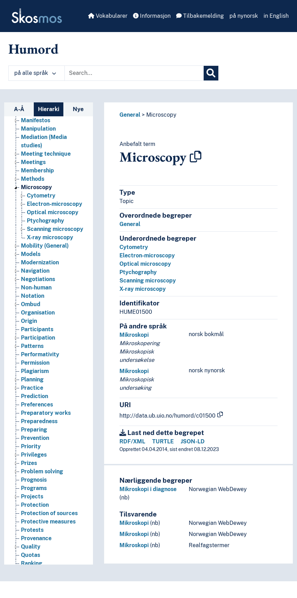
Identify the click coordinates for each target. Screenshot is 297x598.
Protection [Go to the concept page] (35, 517)
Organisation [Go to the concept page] (38, 325)
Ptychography (138, 272)
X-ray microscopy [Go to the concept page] (50, 250)
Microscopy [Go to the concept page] (36, 199)
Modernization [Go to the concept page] (40, 275)
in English (276, 16)
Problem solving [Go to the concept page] (42, 484)
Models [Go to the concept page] (30, 266)
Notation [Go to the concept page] (32, 308)
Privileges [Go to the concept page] (34, 467)
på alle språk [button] (35, 73)
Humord (33, 49)
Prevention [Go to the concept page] (35, 450)
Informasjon (152, 16)
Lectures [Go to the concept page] (33, 124)
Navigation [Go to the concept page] (35, 283)
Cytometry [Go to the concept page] (41, 208)
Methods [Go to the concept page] (32, 191)
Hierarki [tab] (48, 109)
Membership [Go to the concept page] (37, 183)
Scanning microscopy (147, 280)
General (129, 114)
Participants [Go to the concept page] (37, 342)
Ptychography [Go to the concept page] (45, 233)
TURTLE (163, 441)
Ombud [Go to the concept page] (30, 316)
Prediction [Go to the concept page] (34, 408)
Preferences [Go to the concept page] (37, 417)
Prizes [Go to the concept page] (29, 475)
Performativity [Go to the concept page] (40, 367)
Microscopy (161, 114)
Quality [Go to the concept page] (30, 559)
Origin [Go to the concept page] (29, 333)
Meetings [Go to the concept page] (33, 174)
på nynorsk (243, 16)
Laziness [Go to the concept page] (32, 116)
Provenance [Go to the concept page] (36, 550)
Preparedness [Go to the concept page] (39, 433)
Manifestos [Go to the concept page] (35, 133)
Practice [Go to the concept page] (32, 400)
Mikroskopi (134, 335)
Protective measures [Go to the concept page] (48, 534)
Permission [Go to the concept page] (35, 375)
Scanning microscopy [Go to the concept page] (55, 241)
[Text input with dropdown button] (134, 73)
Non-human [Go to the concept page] (36, 300)
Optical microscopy (145, 264)
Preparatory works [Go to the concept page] (46, 425)
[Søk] (211, 73)
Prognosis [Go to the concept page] (34, 492)
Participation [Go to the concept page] (38, 350)
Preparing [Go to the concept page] (34, 442)
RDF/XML (132, 441)
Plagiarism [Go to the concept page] (35, 383)
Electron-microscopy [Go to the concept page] (54, 216)
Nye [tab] (78, 109)
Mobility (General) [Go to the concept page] (45, 258)
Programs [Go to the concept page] (34, 500)
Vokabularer (107, 16)
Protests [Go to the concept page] (32, 542)
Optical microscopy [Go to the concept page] (52, 225)
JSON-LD (193, 441)
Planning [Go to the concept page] (32, 392)
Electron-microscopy (147, 255)
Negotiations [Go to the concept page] (38, 291)
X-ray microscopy (142, 289)
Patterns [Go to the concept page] (32, 358)
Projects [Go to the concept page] (32, 509)
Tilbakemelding (200, 16)
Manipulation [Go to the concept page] (38, 141)
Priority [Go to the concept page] (31, 459)
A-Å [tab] (19, 109)
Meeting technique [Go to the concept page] (46, 166)
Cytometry (133, 247)
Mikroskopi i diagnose (148, 489)
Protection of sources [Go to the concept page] (49, 525)
